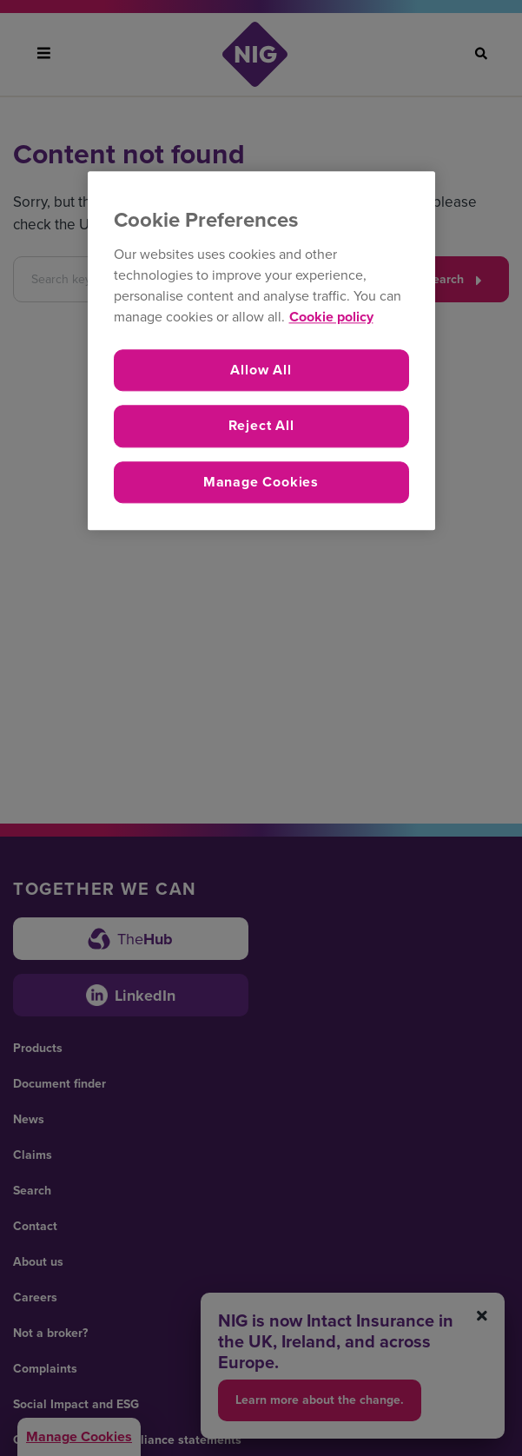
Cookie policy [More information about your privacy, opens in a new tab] (331, 317)
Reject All (261, 426)
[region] (261, 351)
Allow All (260, 370)
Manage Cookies (261, 482)
